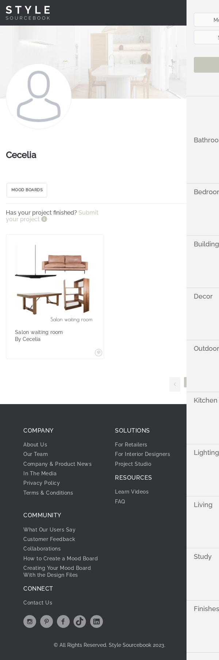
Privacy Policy (41, 483)
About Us (35, 445)
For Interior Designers (142, 454)
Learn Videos (132, 492)
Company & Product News (57, 464)
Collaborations (42, 549)
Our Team (35, 454)
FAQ (120, 501)
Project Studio (133, 464)
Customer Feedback (49, 539)
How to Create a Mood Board (60, 558)
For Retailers (131, 445)
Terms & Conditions (48, 493)
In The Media (40, 473)
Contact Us (37, 603)
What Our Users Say (49, 530)
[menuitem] (194, 12)
